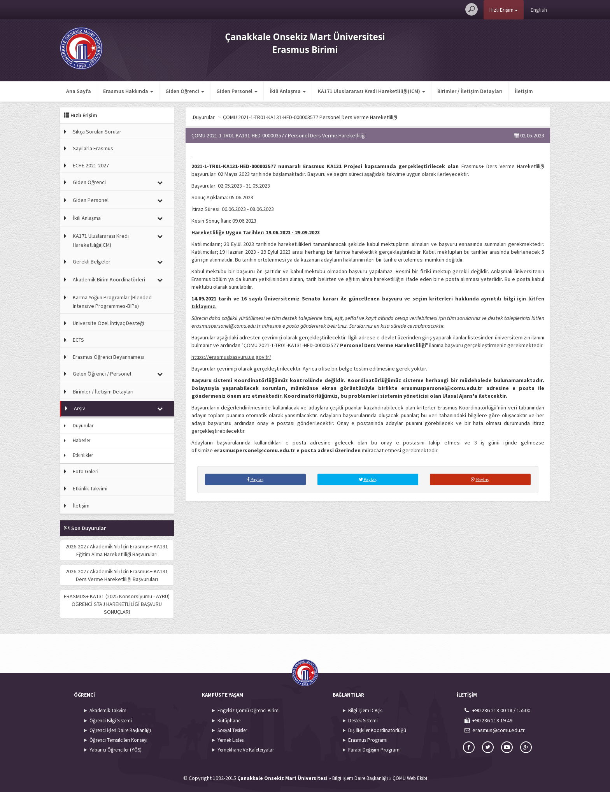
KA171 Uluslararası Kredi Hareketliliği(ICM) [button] (371, 91)
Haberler (81, 440)
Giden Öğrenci (89, 182)
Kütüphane (228, 720)
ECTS (78, 339)
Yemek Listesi (231, 740)
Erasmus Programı (367, 740)
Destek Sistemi (363, 720)
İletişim (524, 91)
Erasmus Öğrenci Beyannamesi (108, 356)
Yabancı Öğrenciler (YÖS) (115, 749)
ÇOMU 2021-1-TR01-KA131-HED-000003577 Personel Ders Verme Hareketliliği (360, 117)
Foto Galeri (85, 471)
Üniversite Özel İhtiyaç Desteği (108, 323)
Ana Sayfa (78, 91)
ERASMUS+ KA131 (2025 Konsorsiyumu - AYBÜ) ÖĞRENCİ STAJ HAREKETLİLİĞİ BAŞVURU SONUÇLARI (117, 604)
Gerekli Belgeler (91, 261)
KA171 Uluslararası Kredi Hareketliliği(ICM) (101, 240)
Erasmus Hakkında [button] (128, 91)
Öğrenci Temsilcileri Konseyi (118, 740)
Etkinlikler (83, 455)
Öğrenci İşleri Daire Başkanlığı (120, 730)
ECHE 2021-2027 (91, 165)
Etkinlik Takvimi (90, 488)
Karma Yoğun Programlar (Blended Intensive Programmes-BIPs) (112, 301)
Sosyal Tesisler (232, 730)
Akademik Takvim (107, 710)
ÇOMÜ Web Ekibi (410, 778)
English (539, 9)
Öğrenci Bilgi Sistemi (110, 720)
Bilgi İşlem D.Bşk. (365, 710)
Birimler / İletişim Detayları (470, 91)
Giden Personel (91, 200)
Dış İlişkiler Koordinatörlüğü (377, 730)
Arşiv (79, 408)
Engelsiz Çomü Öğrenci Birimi (248, 710)
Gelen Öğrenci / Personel (102, 373)
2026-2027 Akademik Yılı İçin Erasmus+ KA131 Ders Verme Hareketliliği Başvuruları (116, 575)
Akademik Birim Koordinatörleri (109, 279)
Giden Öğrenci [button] (184, 91)
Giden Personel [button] (237, 91)
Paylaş (255, 479)
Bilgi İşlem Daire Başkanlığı (360, 778)
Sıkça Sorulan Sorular (97, 131)
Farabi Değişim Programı (374, 749)
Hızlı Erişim (503, 9)
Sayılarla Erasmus (93, 148)
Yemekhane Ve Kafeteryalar (245, 749)
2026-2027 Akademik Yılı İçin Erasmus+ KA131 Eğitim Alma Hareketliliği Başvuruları (116, 550)
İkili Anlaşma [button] (288, 91)
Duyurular (83, 425)
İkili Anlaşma (87, 217)
